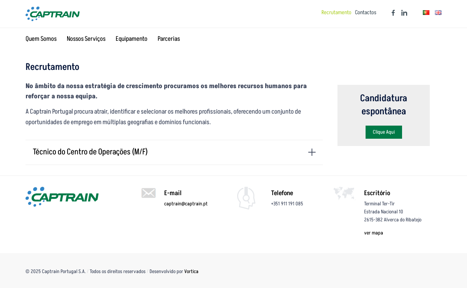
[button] (384, 132)
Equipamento (131, 39)
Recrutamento (336, 12)
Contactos (366, 12)
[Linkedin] (402, 12)
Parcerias (169, 39)
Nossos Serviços (86, 39)
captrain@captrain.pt (186, 203)
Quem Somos (41, 39)
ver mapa (373, 232)
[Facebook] (391, 12)
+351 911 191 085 (287, 203)
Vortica (191, 271)
